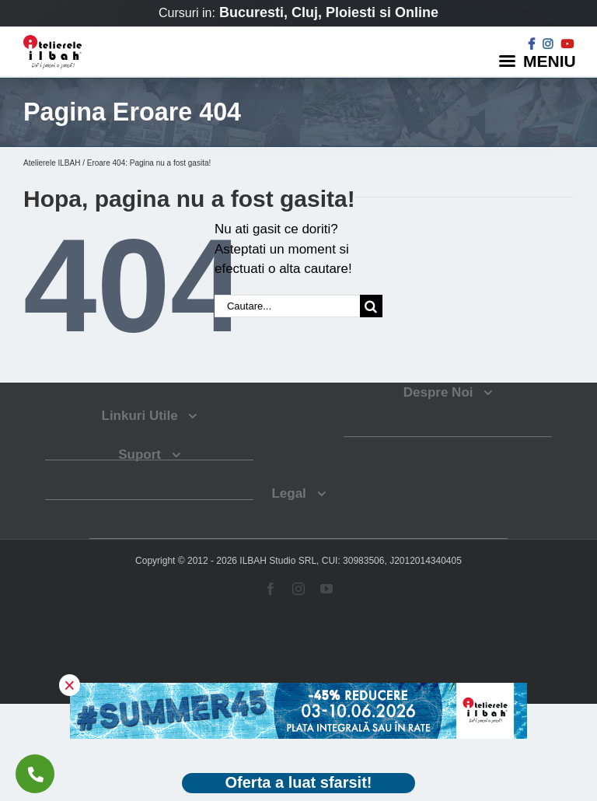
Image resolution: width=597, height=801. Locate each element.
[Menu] (539, 60)
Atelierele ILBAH (51, 163)
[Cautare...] (287, 306)
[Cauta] (371, 306)
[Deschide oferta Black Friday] (298, 783)
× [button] (69, 685)
